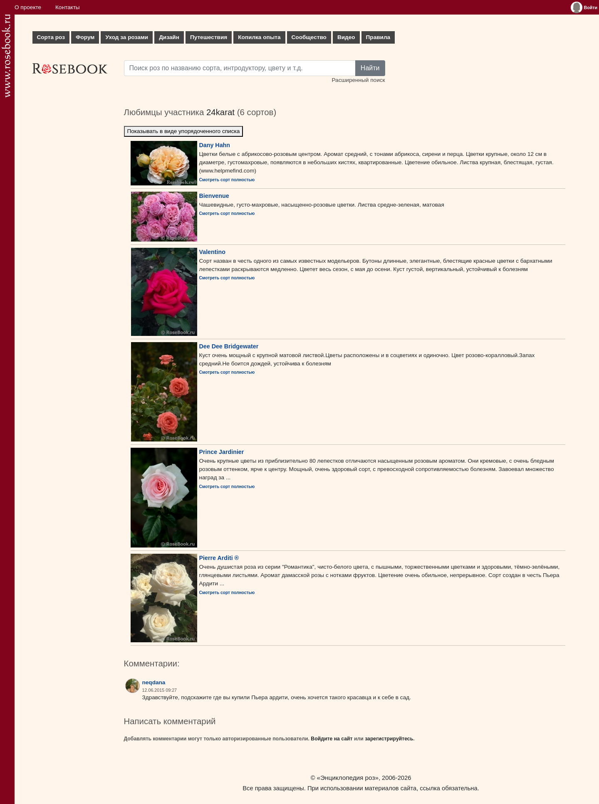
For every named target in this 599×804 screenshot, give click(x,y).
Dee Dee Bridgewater (229, 346)
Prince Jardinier (221, 452)
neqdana (154, 682)
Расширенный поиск (358, 80)
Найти (370, 68)
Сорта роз (51, 37)
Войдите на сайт (331, 739)
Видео (346, 37)
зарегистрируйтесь (389, 739)
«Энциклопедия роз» (348, 777)
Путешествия (208, 37)
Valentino (212, 252)
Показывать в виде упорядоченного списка (183, 131)
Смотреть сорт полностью (227, 180)
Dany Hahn (214, 145)
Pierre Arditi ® (219, 558)
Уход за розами (126, 37)
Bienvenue (214, 195)
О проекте (28, 7)
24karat (220, 112)
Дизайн (169, 37)
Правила (378, 37)
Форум (85, 37)
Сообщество (309, 37)
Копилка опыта (259, 37)
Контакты (67, 7)
